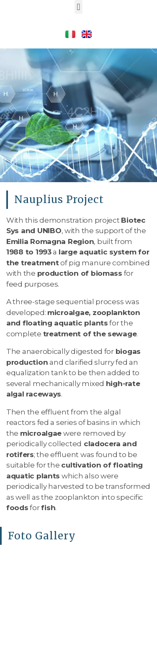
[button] (78, 7)
